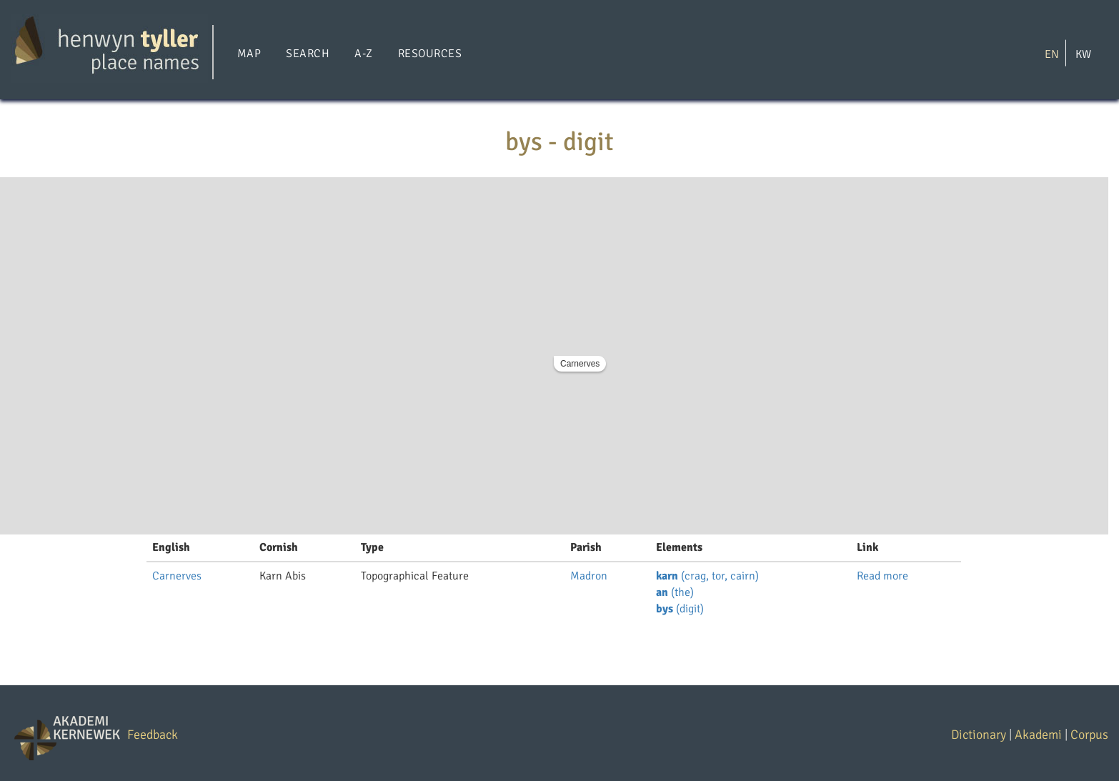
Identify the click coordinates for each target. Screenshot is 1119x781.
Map (249, 53)
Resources (430, 53)
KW (1083, 53)
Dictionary (978, 734)
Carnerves (580, 364)
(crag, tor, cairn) (707, 576)
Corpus (1089, 734)
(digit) (680, 609)
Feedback (152, 734)
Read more (882, 576)
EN (1052, 53)
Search (307, 53)
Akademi (1038, 734)
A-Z (363, 53)
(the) (675, 592)
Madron (588, 576)
